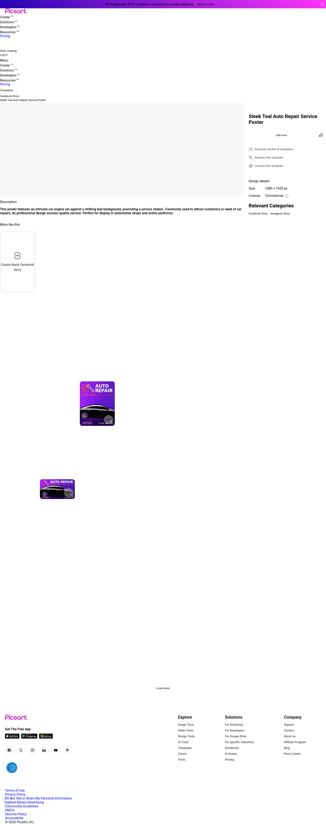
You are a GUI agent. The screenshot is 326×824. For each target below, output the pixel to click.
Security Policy (16, 814)
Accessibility (14, 818)
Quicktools (232, 748)
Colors (182, 753)
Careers (289, 730)
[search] (5, 43)
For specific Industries (239, 742)
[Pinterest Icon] (67, 750)
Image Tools (186, 724)
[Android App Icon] (29, 737)
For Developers (234, 730)
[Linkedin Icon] (44, 750)
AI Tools (183, 742)
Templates (185, 748)
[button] (2, 11)
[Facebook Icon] (9, 750)
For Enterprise (234, 724)
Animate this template (268, 157)
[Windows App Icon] (46, 737)
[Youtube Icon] (56, 750)
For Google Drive (236, 736)
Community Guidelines (21, 806)
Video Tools (185, 730)
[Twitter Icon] (21, 750)
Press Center (292, 753)
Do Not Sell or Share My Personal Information (38, 798)
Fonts (181, 759)
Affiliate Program (295, 742)
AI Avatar (231, 753)
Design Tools (186, 736)
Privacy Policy (15, 794)
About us (289, 736)
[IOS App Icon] (12, 737)
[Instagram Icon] (32, 750)
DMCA (9, 810)
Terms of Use (15, 790)
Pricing (229, 759)
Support (289, 724)
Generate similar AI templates (273, 149)
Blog (287, 748)
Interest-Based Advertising (24, 802)
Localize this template (268, 166)
